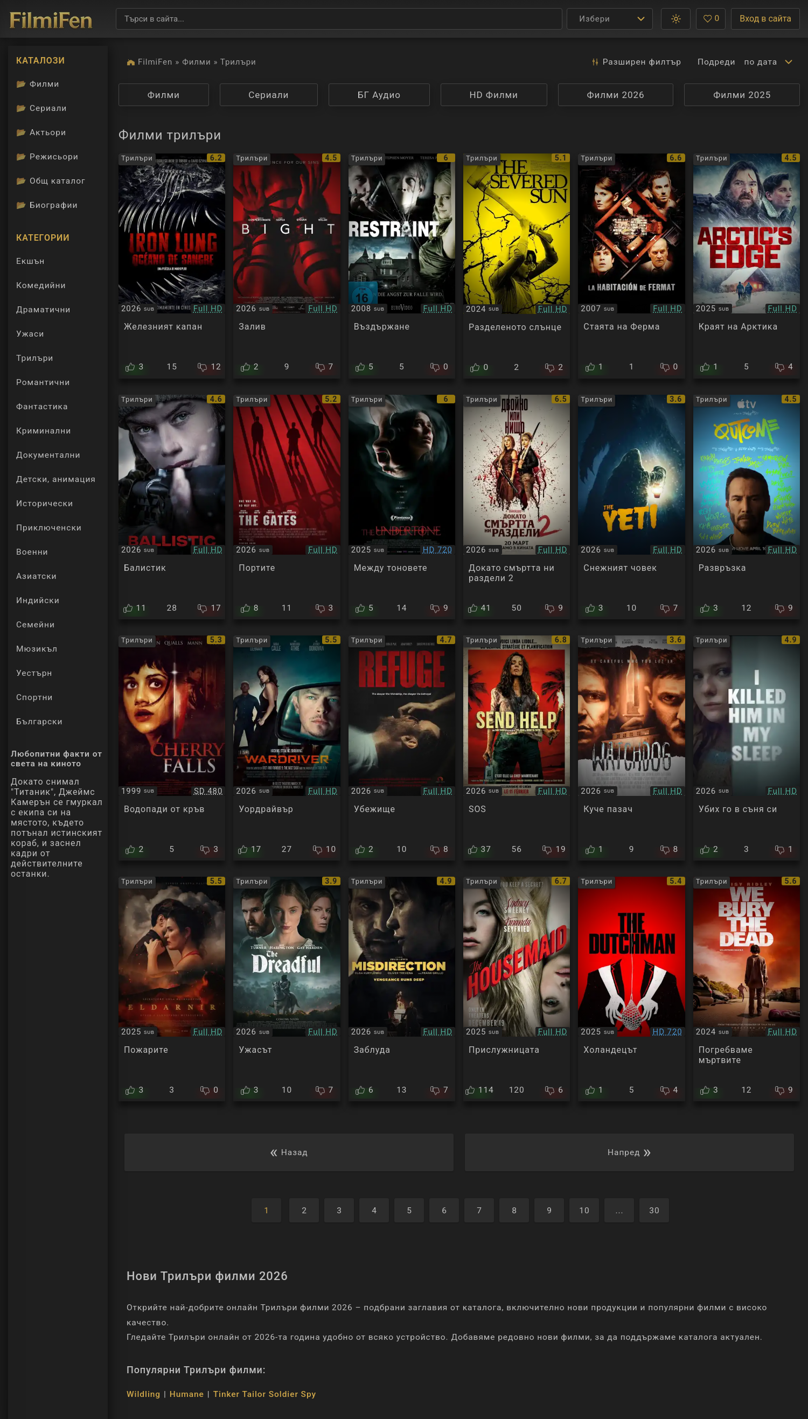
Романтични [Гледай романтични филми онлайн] (43, 382)
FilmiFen (155, 62)
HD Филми (494, 94)
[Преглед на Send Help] (516, 748)
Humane (187, 1394)
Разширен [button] (635, 62)
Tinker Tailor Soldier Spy (264, 1394)
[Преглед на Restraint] (402, 266)
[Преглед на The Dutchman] (631, 989)
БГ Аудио (379, 94)
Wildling (144, 1394)
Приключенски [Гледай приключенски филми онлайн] (49, 528)
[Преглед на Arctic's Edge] (746, 266)
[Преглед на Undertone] (402, 507)
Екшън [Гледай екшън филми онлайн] (30, 261)
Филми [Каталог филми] (37, 84)
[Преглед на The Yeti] (631, 507)
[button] (676, 19)
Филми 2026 (615, 94)
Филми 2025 (742, 94)
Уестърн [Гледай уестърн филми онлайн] (34, 673)
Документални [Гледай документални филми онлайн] (48, 455)
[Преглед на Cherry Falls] (172, 748)
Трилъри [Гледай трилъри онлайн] (34, 360)
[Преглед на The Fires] (172, 989)
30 (654, 1210)
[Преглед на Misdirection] (402, 989)
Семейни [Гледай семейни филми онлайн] (35, 625)
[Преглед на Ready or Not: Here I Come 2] (516, 507)
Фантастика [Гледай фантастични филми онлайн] (42, 406)
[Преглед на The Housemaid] (516, 989)
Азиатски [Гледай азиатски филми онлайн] (36, 576)
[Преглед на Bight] (286, 266)
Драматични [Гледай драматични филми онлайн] (43, 309)
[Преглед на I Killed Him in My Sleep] (746, 748)
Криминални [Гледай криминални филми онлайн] (43, 431)
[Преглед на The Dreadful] (286, 989)
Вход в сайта (765, 18)
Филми (196, 62)
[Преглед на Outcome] (746, 507)
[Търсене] (339, 19)
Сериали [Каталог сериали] (41, 108)
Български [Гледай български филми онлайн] (39, 721)
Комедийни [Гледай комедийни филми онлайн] (41, 285)
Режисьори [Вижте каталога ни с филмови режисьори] (47, 157)
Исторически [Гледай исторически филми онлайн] (44, 503)
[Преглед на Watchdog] (631, 748)
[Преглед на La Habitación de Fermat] (631, 266)
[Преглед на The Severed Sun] (516, 266)
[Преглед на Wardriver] (286, 748)
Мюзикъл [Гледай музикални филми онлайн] (37, 649)
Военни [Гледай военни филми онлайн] (32, 552)
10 (584, 1210)
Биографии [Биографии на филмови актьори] (47, 205)
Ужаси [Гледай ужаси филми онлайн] (30, 334)
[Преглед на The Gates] (286, 507)
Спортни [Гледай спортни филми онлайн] (34, 697)
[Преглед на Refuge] (402, 748)
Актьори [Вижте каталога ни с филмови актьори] (41, 132)
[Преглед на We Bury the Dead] (746, 989)
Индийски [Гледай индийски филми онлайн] (38, 600)
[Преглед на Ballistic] (172, 507)
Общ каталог (51, 181)
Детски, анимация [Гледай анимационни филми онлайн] (56, 479)
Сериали (268, 94)
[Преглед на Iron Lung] (172, 266)
